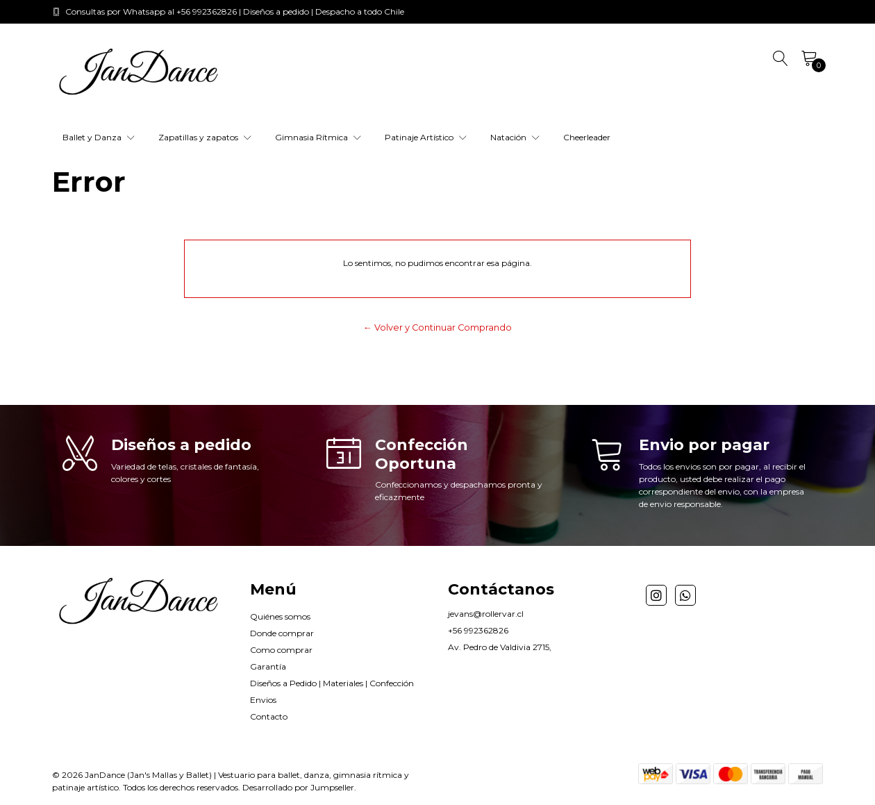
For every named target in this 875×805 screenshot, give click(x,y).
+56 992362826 (478, 630)
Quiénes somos (280, 616)
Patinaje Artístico (426, 137)
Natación (515, 137)
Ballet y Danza (98, 137)
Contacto (269, 716)
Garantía (268, 666)
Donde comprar (282, 633)
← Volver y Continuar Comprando (437, 327)
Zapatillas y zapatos (204, 137)
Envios (263, 700)
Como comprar (281, 650)
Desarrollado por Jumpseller (298, 787)
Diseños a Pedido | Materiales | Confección (332, 683)
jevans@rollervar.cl (486, 613)
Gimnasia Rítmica (318, 137)
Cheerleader (586, 137)
